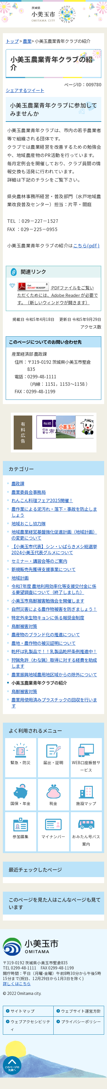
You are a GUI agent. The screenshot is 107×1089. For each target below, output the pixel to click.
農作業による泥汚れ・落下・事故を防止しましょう (54, 512)
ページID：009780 (82, 84)
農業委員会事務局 (28, 492)
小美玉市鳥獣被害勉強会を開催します (47, 600)
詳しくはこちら (17, 983)
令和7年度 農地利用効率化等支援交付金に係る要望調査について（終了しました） (53, 589)
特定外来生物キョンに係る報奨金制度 (47, 617)
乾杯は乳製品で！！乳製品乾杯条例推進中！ (54, 651)
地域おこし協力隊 (28, 523)
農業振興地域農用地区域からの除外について (54, 674)
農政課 (17, 483)
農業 (27, 41)
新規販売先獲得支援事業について (43, 569)
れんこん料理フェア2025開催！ (42, 500)
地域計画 (20, 578)
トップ (12, 41)
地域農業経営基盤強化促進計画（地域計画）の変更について (54, 534)
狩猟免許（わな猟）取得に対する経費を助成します (54, 663)
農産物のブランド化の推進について (45, 634)
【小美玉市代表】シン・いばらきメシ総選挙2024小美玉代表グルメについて (54, 549)
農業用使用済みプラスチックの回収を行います (54, 702)
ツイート (35, 90)
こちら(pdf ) (86, 245)
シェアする (16, 90)
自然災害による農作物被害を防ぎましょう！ (54, 609)
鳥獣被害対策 (24, 626)
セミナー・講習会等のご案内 (39, 561)
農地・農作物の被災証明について (43, 643)
